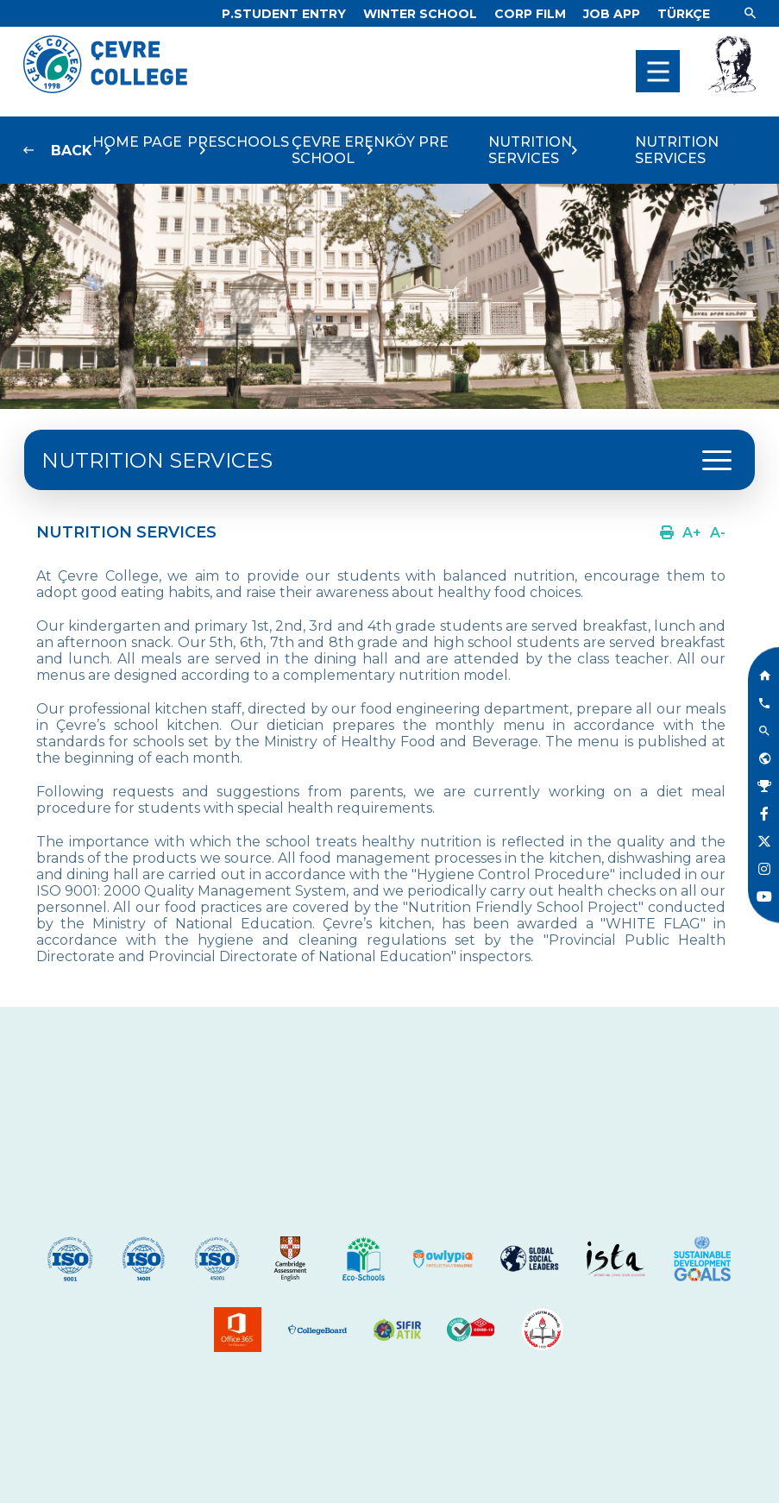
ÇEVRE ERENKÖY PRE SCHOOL (370, 150)
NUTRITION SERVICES (530, 150)
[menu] (658, 71)
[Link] (284, 14)
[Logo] (105, 88)
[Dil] (683, 14)
